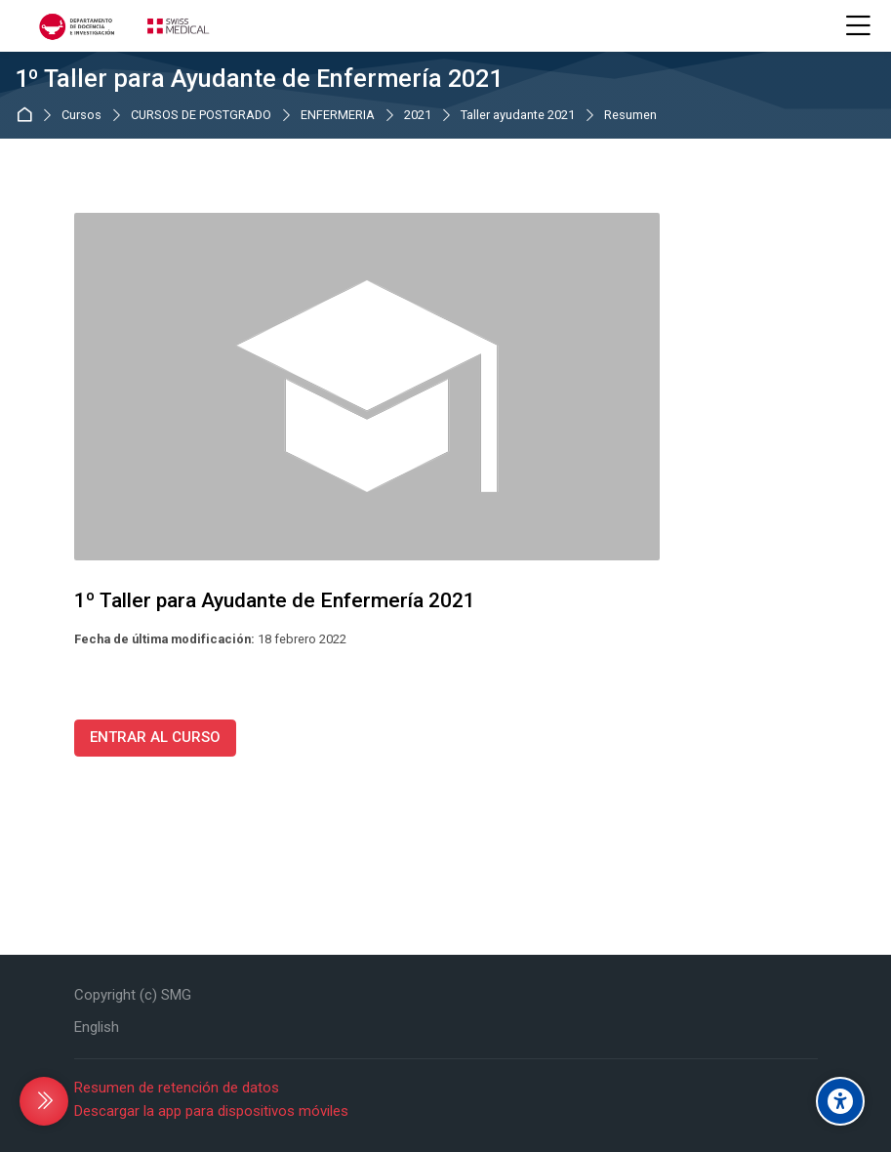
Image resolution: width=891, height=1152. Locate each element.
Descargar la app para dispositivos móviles (211, 1111)
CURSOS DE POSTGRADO (201, 115)
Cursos (81, 115)
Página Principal (28, 114)
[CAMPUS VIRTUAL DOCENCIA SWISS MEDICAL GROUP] (121, 26)
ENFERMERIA (338, 115)
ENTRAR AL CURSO (155, 737)
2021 (417, 115)
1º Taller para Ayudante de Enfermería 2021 (259, 79)
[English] (96, 1027)
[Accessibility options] (840, 1101)
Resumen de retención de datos (176, 1087)
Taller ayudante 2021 (518, 115)
